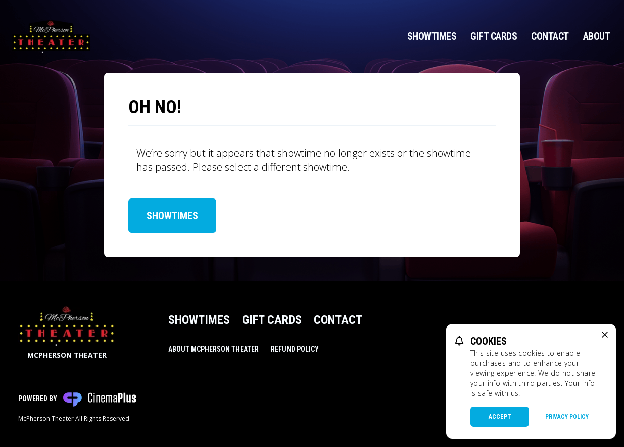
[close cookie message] (605, 335)
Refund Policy (295, 349)
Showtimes (432, 36)
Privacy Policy (567, 416)
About (596, 36)
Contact (550, 36)
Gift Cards (493, 36)
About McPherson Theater (213, 349)
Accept (500, 416)
